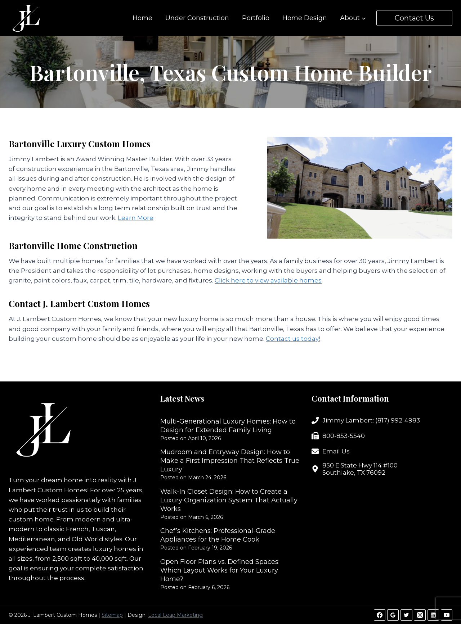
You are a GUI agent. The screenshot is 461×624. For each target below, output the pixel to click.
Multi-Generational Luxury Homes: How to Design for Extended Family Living (228, 425)
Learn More (135, 217)
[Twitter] (406, 615)
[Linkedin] (433, 615)
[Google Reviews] (393, 615)
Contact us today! (293, 338)
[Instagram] (419, 615)
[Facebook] (379, 615)
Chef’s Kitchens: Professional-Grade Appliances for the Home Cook (217, 535)
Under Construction (197, 18)
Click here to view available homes (268, 280)
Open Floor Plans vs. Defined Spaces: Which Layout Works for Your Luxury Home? (219, 570)
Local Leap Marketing (175, 615)
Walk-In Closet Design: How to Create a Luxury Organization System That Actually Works (228, 500)
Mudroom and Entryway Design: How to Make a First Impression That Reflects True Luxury (229, 460)
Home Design (304, 18)
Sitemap (112, 615)
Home (142, 18)
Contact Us (414, 18)
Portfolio (255, 18)
